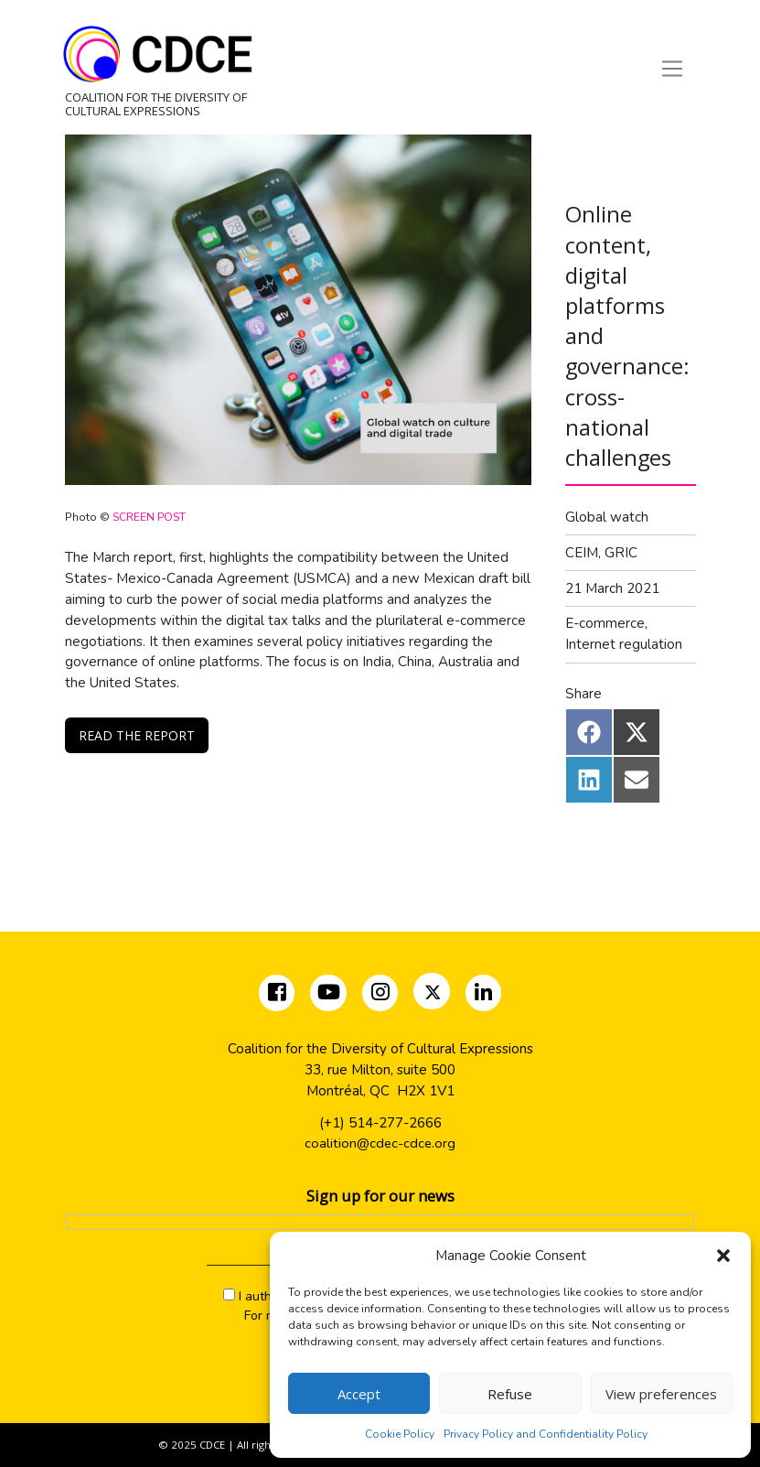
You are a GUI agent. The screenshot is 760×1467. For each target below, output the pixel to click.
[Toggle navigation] (671, 68)
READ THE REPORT (137, 735)
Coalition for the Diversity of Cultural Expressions (156, 104)
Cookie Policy (399, 1434)
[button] (723, 1255)
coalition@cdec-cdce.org (380, 1144)
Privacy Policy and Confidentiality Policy (546, 1434)
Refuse (509, 1394)
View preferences (661, 1394)
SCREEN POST (150, 517)
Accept (358, 1394)
